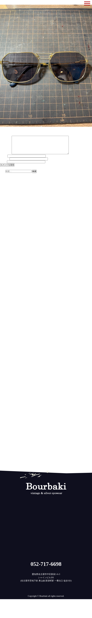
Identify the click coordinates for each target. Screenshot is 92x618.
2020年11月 (5, 339)
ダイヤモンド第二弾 (9, 181)
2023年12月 (5, 259)
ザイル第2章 (6, 195)
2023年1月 (5, 283)
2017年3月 (5, 435)
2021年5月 (5, 326)
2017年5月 (5, 431)
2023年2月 (5, 281)
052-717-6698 (46, 568)
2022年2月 (5, 307)
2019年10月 (5, 368)
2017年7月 (5, 426)
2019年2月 (5, 385)
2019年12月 (5, 363)
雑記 (2, 466)
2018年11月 (5, 391)
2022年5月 (5, 300)
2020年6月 (5, 350)
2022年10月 (5, 289)
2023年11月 (5, 261)
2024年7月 (5, 244)
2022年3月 (5, 305)
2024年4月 (5, 250)
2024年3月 (5, 252)
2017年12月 (5, 415)
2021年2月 (5, 333)
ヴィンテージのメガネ (10, 453)
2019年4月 (5, 381)
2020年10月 (5, 342)
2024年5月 (5, 248)
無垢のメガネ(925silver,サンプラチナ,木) (19, 462)
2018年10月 (5, 394)
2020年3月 (5, 357)
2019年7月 (5, 374)
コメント (5, 157)
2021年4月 (5, 329)
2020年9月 (5, 344)
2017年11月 (5, 417)
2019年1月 (5, 387)
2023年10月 (5, 263)
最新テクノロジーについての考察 (16, 199)
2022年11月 (5, 287)
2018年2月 (5, 411)
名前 (3, 159)
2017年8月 (5, 424)
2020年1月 (5, 361)
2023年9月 (5, 266)
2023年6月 (5, 272)
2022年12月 (5, 285)
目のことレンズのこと (10, 464)
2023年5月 (5, 274)
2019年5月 (5, 378)
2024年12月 (5, 233)
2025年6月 (5, 220)
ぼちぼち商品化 (7, 185)
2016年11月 (5, 444)
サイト (3, 165)
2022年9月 (5, 292)
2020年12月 (5, 337)
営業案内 (4, 460)
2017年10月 (5, 420)
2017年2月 (5, 437)
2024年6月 (5, 246)
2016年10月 (5, 446)
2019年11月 (5, 365)
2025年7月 (5, 218)
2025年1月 (5, 231)
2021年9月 (5, 318)
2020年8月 (5, 346)
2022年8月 (5, 294)
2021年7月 (5, 322)
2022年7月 (5, 296)
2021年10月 (5, 315)
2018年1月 (5, 413)
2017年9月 (5, 422)
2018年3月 (5, 409)
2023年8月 (5, 268)
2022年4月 (5, 302)
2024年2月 (5, 255)
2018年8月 (5, 398)
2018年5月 (5, 405)
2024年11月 (5, 235)
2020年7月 (5, 348)
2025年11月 (5, 209)
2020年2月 (5, 359)
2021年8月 (5, 320)
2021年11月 (5, 313)
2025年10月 (5, 211)
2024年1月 (5, 257)
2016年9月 (5, 448)
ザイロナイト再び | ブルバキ (28, 195)
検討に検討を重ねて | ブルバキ (49, 199)
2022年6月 (5, 298)
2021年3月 (5, 331)
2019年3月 (5, 383)
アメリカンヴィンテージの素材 (15, 197)
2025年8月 (5, 215)
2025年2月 (5, 229)
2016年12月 (5, 441)
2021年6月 (5, 324)
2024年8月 (5, 242)
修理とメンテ (6, 458)
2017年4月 (5, 433)
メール (4, 162)
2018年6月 (5, 402)
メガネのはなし (7, 455)
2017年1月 (5, 439)
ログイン (4, 472)
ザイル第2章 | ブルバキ (43, 204)
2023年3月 (5, 278)
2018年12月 (5, 389)
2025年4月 (5, 224)
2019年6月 (5, 376)
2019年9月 (5, 370)
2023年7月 (5, 270)
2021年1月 (5, 335)
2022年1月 (5, 309)
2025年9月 (5, 213)
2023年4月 (5, 276)
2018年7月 (5, 400)
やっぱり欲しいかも (9, 190)
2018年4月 (5, 407)
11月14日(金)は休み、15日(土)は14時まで (19, 183)
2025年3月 (5, 226)
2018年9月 (5, 396)
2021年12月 (5, 311)
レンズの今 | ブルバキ (45, 201)
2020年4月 (5, 354)
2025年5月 (5, 222)
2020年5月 (5, 352)
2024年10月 (5, 237)
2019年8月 (5, 372)
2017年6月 (5, 428)
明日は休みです (7, 187)
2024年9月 (5, 239)
